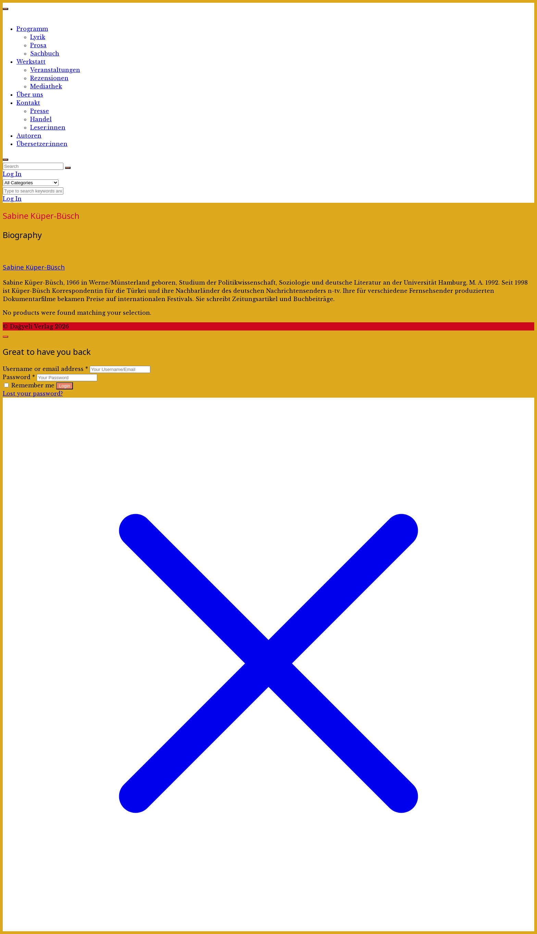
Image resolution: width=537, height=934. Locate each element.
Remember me (30, 385)
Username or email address (45, 368)
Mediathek (46, 86)
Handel (41, 119)
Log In (12, 174)
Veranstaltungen (55, 69)
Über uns (29, 94)
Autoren (28, 135)
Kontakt (28, 102)
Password (19, 377)
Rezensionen (49, 78)
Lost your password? (33, 393)
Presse (39, 111)
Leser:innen (47, 127)
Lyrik (37, 37)
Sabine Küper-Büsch (34, 267)
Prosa (38, 45)
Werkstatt (31, 61)
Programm (32, 28)
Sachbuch (44, 53)
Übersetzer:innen (41, 143)
